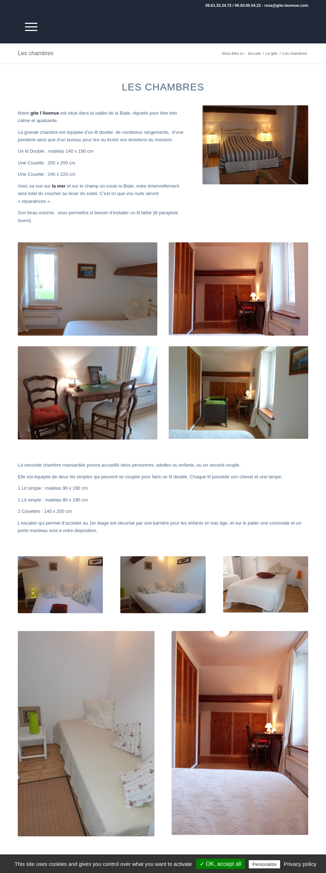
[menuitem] (27, 27)
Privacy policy (300, 864)
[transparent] (306, 27)
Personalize (264, 864)
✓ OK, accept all (220, 864)
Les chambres (36, 53)
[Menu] (27, 27)
